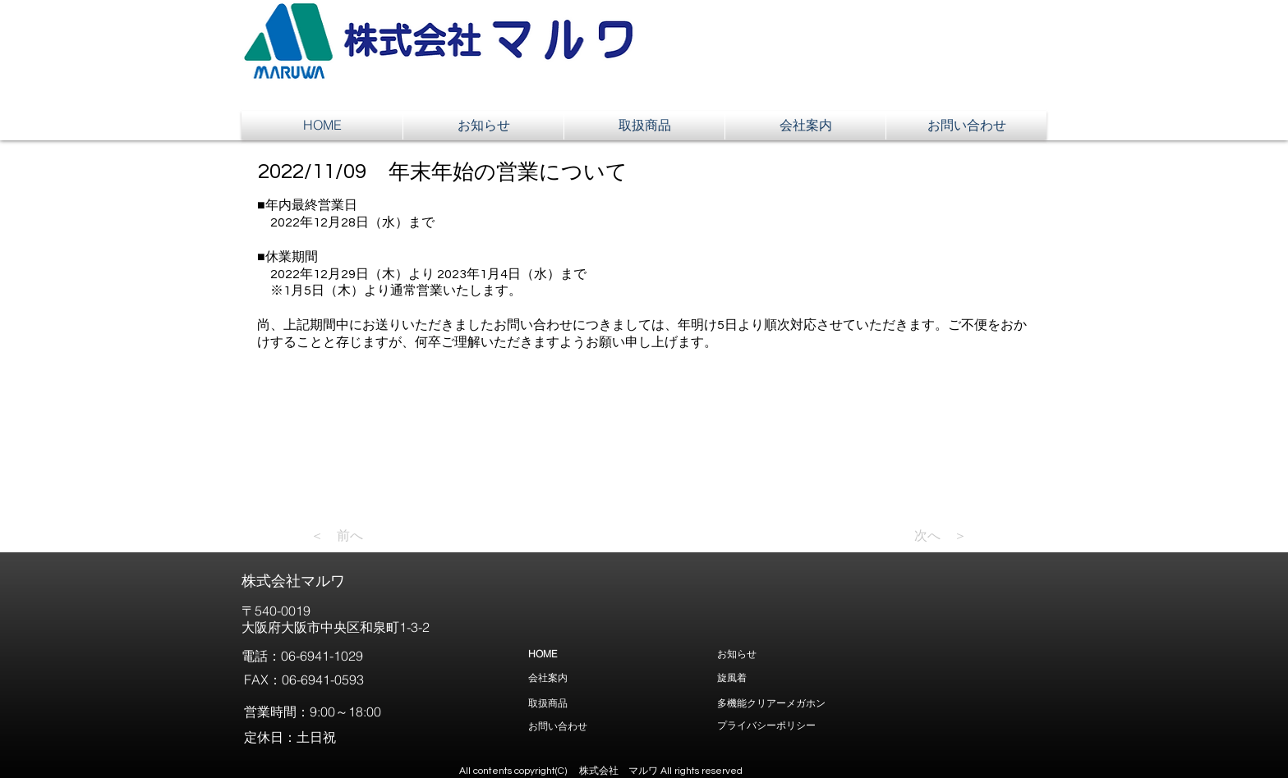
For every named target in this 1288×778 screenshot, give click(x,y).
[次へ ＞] (926, 535)
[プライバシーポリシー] (881, 725)
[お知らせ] (799, 654)
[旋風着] (799, 677)
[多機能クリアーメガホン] (881, 703)
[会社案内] (610, 677)
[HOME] (610, 654)
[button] (841, 46)
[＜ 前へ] (364, 535)
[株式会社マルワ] (357, 580)
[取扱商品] (610, 703)
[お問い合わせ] (626, 726)
